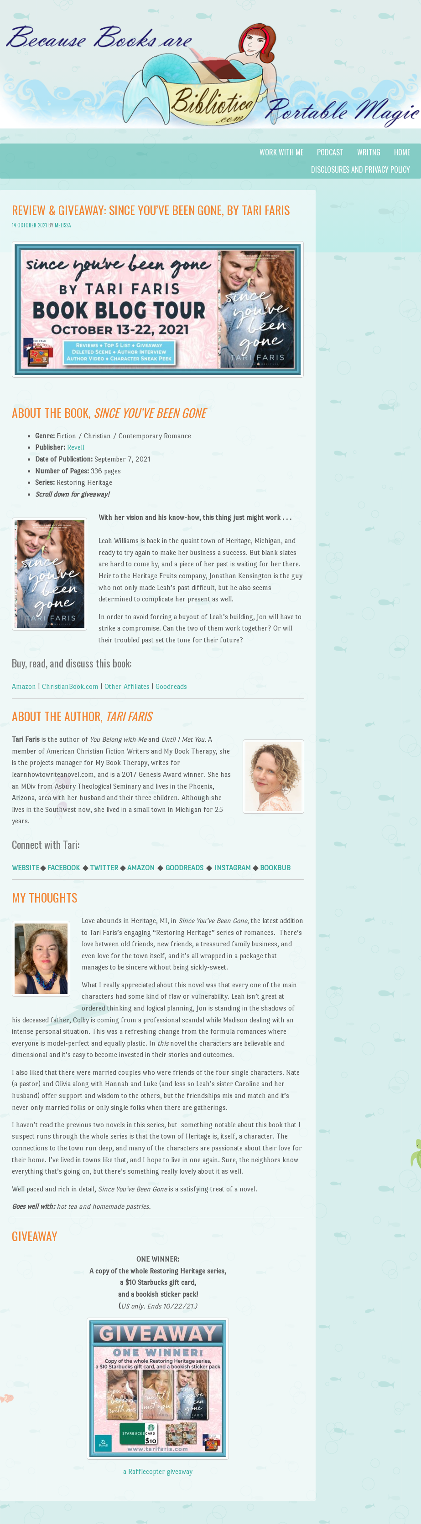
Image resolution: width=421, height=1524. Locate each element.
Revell (75, 447)
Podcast (330, 152)
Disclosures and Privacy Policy (360, 169)
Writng (368, 152)
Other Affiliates (127, 686)
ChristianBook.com (70, 686)
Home (402, 152)
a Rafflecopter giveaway (157, 1471)
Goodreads (171, 686)
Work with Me (281, 152)
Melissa (63, 225)
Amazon (24, 686)
